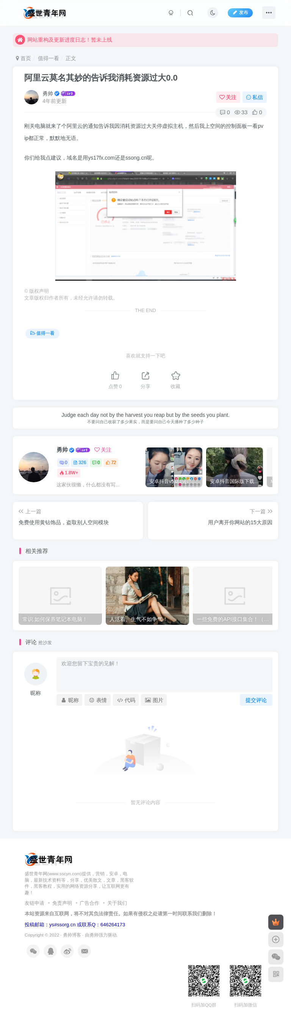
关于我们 (117, 903)
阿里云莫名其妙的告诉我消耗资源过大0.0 (101, 77)
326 (79, 462)
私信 (254, 97)
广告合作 (89, 903)
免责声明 (62, 903)
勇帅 (47, 93)
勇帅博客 (72, 934)
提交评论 (256, 700)
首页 (23, 58)
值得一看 (48, 58)
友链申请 (34, 903)
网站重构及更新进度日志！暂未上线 (63, 40)
